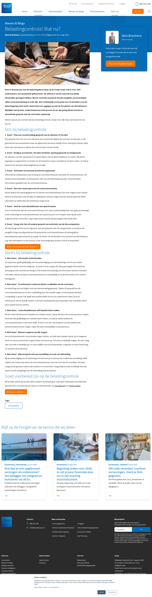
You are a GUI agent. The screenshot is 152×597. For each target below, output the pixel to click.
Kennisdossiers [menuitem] (97, 11)
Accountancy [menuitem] (6, 560)
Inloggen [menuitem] (122, 4)
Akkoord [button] (101, 592)
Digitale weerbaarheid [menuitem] (9, 574)
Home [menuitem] (25, 11)
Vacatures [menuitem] (42, 563)
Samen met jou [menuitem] (44, 560)
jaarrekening (60, 385)
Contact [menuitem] (137, 11)
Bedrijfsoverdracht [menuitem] (8, 565)
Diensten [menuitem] (38, 11)
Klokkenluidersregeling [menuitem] (60, 532)
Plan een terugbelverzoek (120, 64)
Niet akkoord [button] (111, 592)
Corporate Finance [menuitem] (7, 571)
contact (47, 106)
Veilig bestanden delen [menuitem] (107, 4)
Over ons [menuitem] (114, 11)
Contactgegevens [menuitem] (58, 524)
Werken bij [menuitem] (73, 4)
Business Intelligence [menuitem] (8, 568)
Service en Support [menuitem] (58, 536)
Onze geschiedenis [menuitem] (83, 563)
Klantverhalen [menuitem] (55, 11)
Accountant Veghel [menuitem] (84, 532)
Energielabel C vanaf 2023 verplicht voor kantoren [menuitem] (130, 574)
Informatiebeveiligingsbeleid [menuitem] (88, 528)
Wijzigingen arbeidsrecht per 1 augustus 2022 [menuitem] (129, 560)
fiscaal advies (74, 385)
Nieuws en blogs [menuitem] (76, 11)
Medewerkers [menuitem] (81, 560)
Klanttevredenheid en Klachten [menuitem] (63, 528)
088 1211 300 (143, 3)
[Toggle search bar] (149, 11)
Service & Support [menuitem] (88, 4)
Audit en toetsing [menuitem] (7, 563)
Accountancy (13, 405)
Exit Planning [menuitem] (82, 536)
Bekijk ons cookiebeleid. (51, 587)
